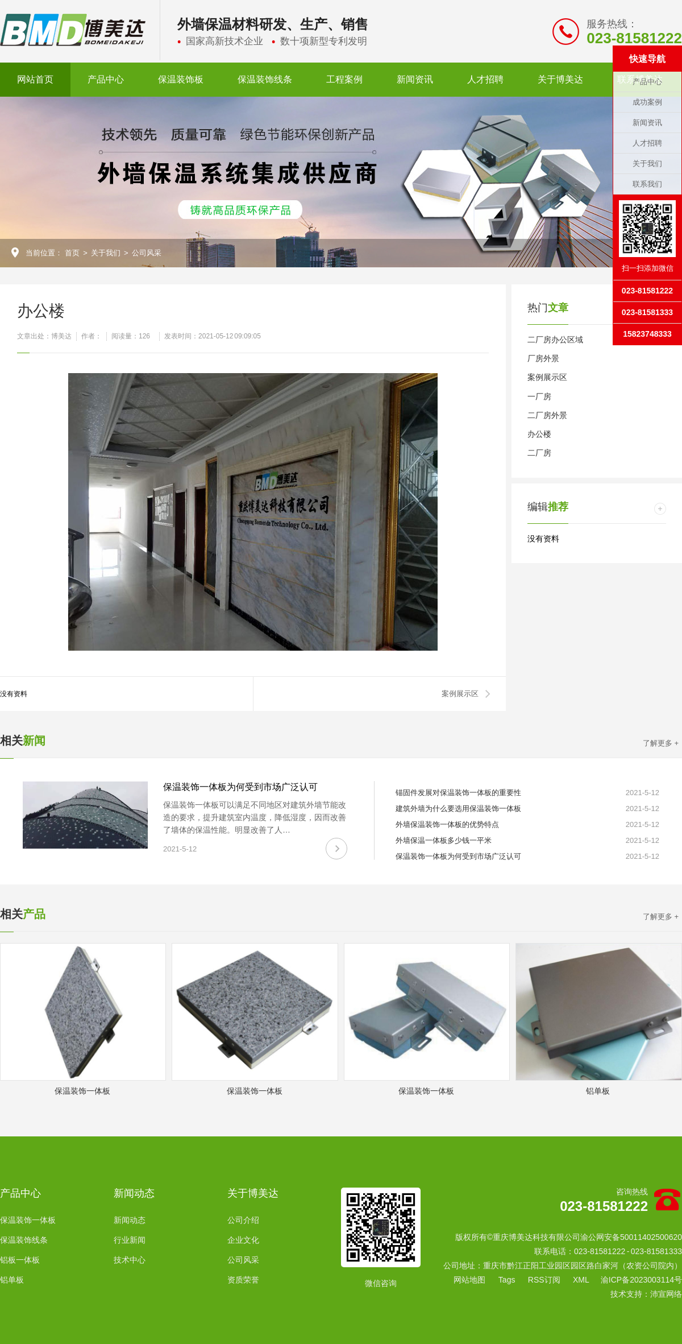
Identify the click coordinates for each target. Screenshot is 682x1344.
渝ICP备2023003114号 (641, 1279)
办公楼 (539, 434)
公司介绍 (243, 1220)
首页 (72, 253)
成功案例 (647, 102)
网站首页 (35, 79)
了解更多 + (661, 743)
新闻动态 (134, 1193)
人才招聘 (485, 79)
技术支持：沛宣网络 (646, 1293)
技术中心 (129, 1259)
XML (581, 1279)
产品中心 (106, 79)
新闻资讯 (415, 79)
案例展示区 (460, 693)
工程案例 (344, 79)
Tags (506, 1279)
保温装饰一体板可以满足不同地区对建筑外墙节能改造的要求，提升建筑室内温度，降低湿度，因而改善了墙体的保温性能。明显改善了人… (254, 817)
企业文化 (243, 1239)
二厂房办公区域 (555, 339)
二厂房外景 (547, 415)
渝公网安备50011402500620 (631, 1237)
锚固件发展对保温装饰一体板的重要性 (458, 792)
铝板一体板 (20, 1259)
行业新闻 (129, 1239)
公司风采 (146, 253)
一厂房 (539, 396)
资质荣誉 (243, 1279)
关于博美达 (560, 79)
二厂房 (539, 452)
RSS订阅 (544, 1279)
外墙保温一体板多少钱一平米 (444, 840)
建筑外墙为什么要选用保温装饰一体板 (458, 808)
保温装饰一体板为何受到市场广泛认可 (240, 787)
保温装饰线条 (265, 79)
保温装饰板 (180, 79)
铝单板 (12, 1279)
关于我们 (105, 253)
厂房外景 (543, 358)
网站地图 (469, 1279)
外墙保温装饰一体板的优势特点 (447, 824)
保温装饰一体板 (28, 1220)
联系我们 (647, 184)
